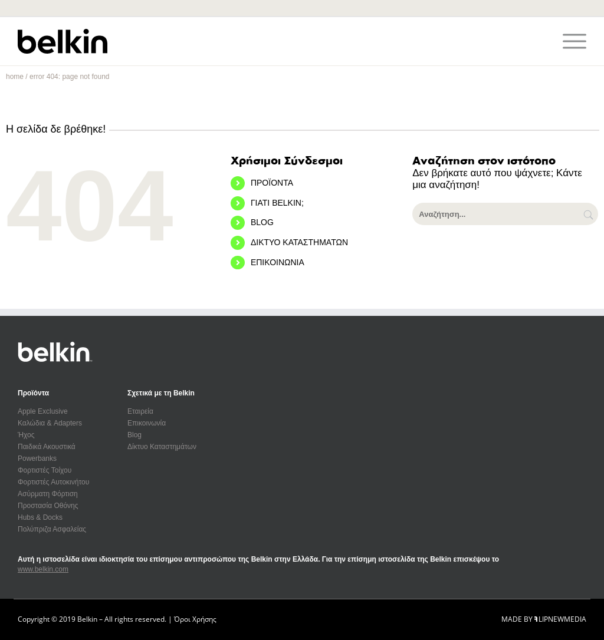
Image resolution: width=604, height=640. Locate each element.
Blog (134, 435)
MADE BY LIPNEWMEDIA (543, 619)
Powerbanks (37, 458)
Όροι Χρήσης (195, 619)
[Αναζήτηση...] (505, 214)
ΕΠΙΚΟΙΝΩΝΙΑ (277, 262)
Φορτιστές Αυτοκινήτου (53, 482)
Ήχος (26, 435)
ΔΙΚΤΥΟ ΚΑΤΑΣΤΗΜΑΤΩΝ (299, 242)
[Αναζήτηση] (589, 214)
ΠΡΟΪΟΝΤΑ (272, 182)
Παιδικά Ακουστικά (47, 447)
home (15, 76)
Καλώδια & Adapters (50, 423)
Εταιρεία (140, 411)
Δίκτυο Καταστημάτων (161, 447)
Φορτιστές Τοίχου (44, 470)
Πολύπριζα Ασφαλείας (52, 529)
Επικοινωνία (146, 423)
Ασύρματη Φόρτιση (48, 494)
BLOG (262, 222)
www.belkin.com (43, 569)
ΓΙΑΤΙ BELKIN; (277, 202)
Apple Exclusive (43, 411)
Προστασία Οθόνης (48, 506)
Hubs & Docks (40, 517)
